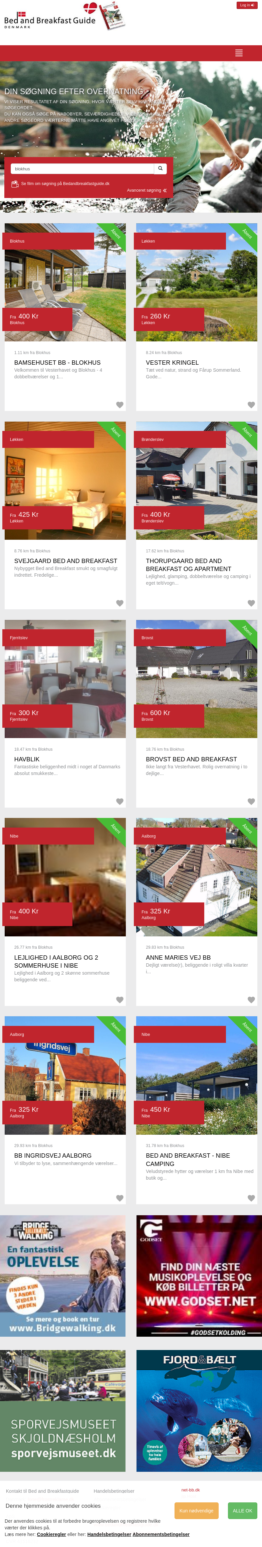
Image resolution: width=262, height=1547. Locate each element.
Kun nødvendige (197, 1510)
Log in (247, 5)
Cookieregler (51, 1534)
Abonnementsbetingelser (161, 1534)
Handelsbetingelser (114, 1491)
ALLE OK (242, 1510)
